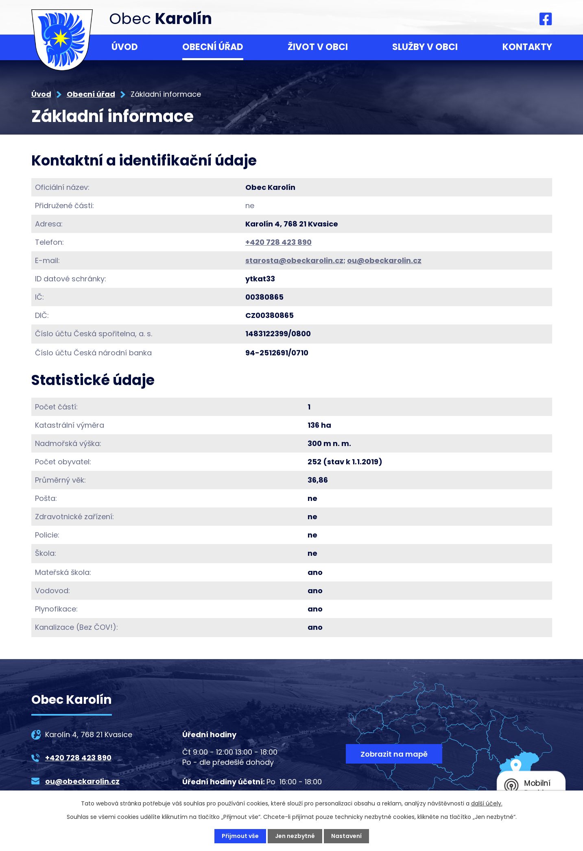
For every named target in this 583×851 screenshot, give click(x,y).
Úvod (124, 47)
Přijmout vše (240, 836)
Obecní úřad (212, 47)
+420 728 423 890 (278, 242)
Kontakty (527, 47)
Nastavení (346, 836)
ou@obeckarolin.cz (384, 260)
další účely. (486, 803)
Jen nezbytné (295, 836)
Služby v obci (425, 47)
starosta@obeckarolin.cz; (295, 260)
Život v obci (318, 47)
